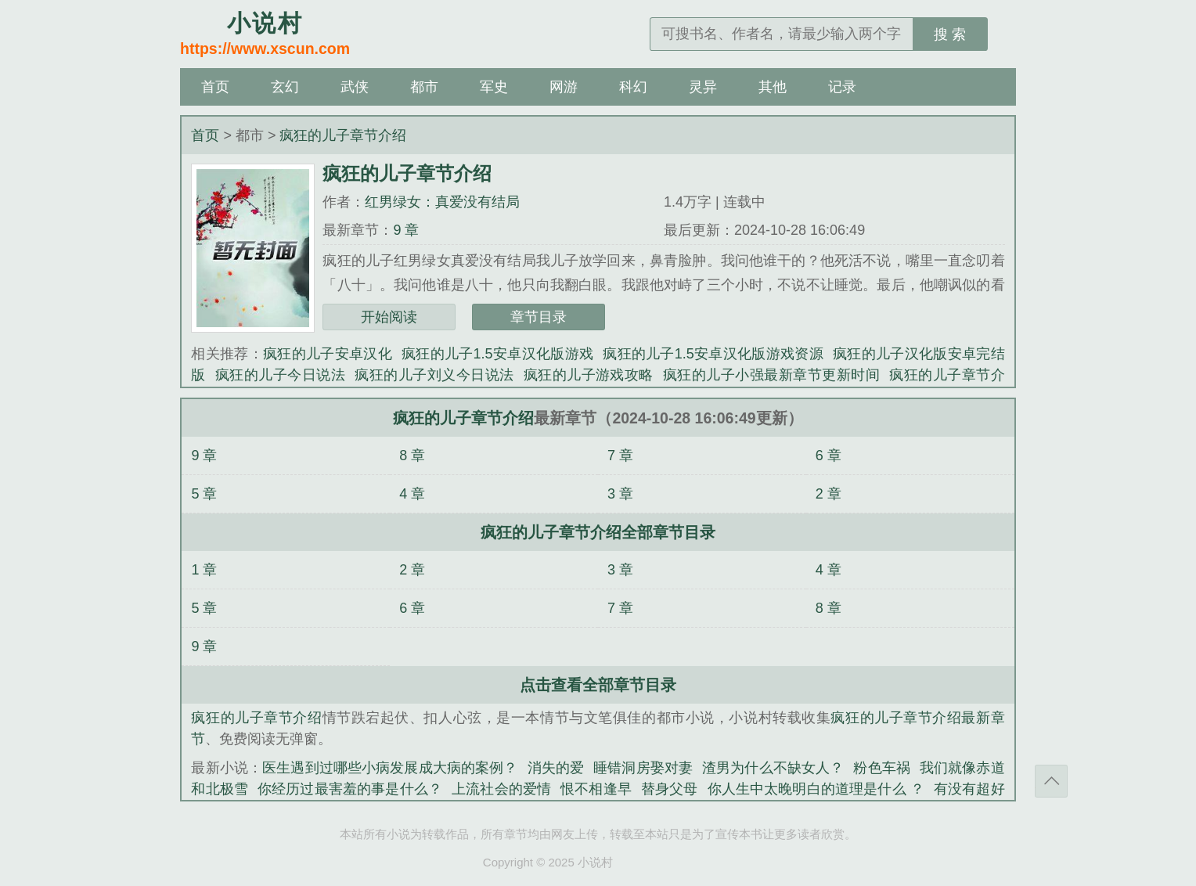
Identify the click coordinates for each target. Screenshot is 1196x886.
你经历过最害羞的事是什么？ (350, 789)
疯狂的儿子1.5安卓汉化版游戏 (497, 354)
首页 (215, 87)
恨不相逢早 (596, 789)
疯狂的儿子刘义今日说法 (434, 375)
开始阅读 (389, 317)
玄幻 (285, 87)
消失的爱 (556, 768)
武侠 (354, 87)
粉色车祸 (881, 768)
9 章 (406, 230)
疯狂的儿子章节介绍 (342, 135)
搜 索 (950, 34)
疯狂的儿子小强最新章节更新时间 (771, 375)
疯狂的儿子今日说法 (280, 375)
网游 (563, 87)
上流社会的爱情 (501, 789)
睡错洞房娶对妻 (643, 768)
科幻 (633, 87)
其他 (772, 87)
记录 (842, 87)
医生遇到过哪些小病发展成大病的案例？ (389, 768)
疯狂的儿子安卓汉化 (327, 354)
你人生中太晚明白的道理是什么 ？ (816, 789)
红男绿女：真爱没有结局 (442, 202)
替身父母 (669, 789)
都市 (424, 87)
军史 (494, 87)
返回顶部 (1051, 781)
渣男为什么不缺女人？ (773, 768)
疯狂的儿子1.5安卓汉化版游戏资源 (713, 354)
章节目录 (538, 317)
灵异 (703, 87)
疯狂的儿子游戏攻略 (589, 375)
